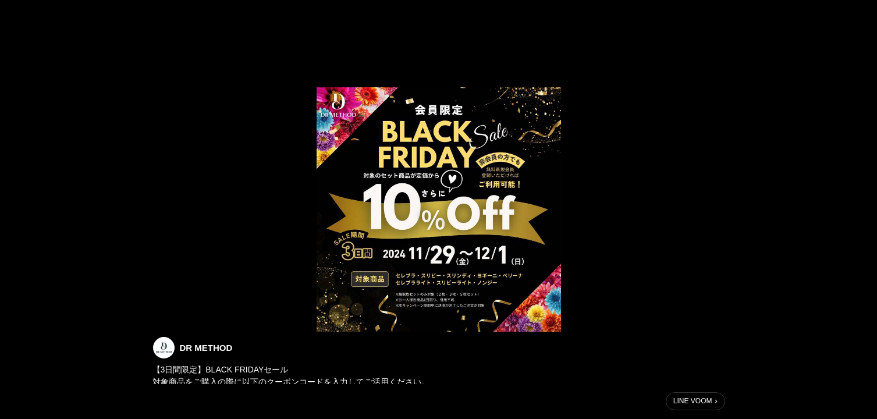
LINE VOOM (692, 401)
